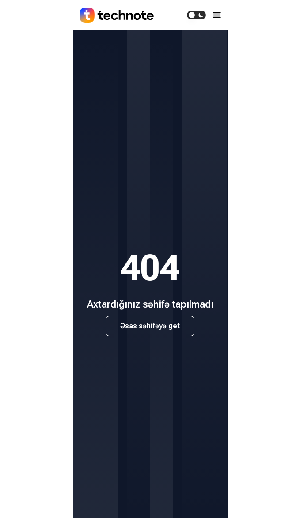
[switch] (196, 15)
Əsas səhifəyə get (150, 326)
